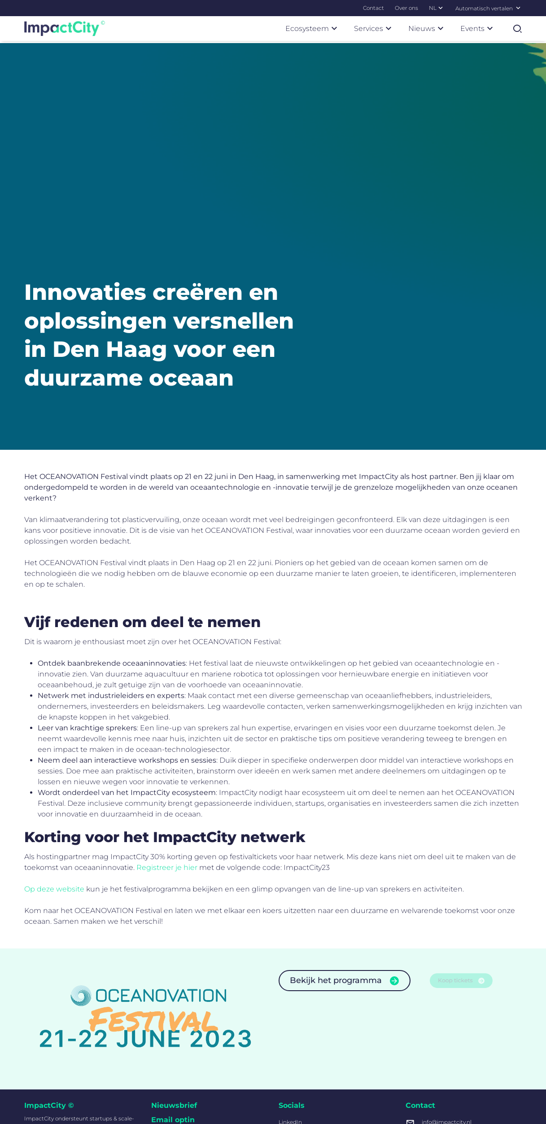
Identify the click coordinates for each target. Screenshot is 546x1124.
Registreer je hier (166, 689)
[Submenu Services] (388, 28)
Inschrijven (185, 1071)
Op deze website (54, 710)
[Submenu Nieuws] (440, 28)
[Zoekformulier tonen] (517, 28)
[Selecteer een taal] (518, 8)
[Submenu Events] (490, 28)
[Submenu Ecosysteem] (334, 28)
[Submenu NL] (441, 8)
